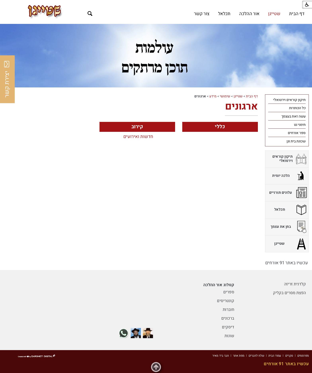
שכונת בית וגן (296, 141)
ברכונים (227, 318)
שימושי (225, 96)
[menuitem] (297, 14)
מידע (212, 96)
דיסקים (228, 327)
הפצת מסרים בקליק (289, 293)
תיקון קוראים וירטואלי (289, 100)
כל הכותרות (297, 108)
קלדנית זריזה (295, 284)
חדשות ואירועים (138, 137)
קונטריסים (225, 301)
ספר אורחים (297, 133)
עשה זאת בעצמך (293, 116)
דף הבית (296, 14)
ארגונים (241, 106)
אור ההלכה (249, 14)
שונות (229, 336)
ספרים (228, 292)
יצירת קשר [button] (7, 79)
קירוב (137, 126)
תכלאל (224, 14)
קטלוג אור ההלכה (218, 285)
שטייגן (274, 14)
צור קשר (201, 14)
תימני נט (300, 124)
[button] (90, 13)
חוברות (228, 309)
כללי (220, 126)
